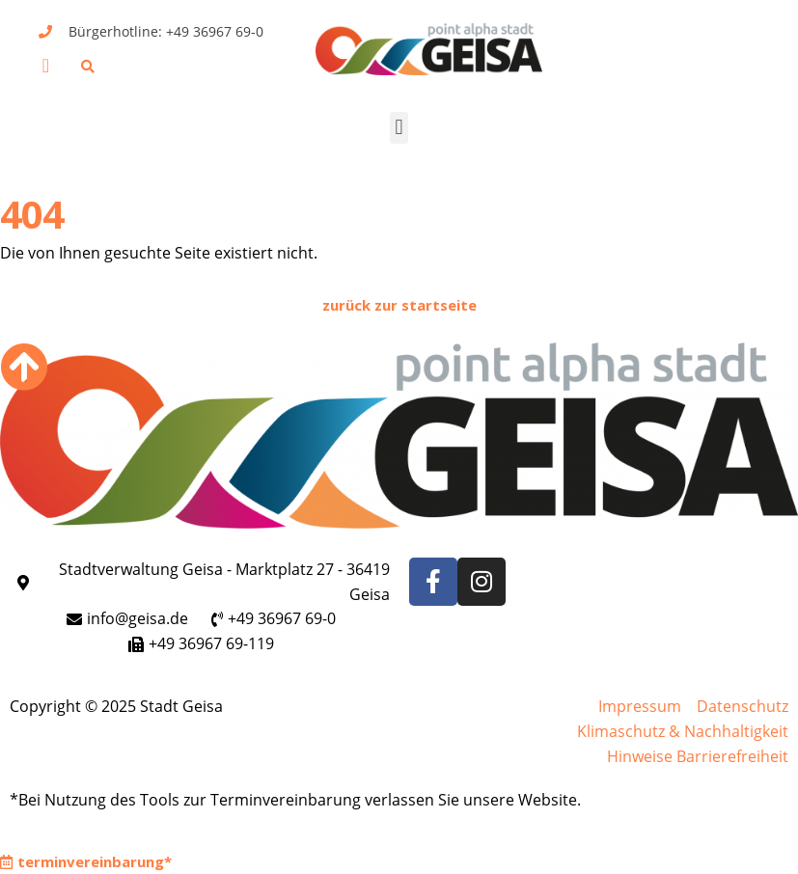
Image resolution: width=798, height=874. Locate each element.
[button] (46, 65)
